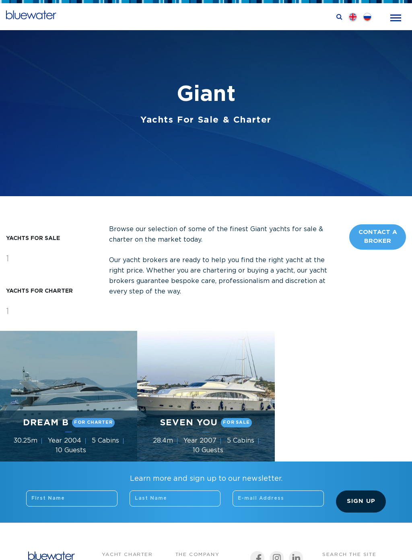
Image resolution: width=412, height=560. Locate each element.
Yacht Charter (127, 554)
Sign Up (361, 501)
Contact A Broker (377, 237)
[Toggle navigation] (395, 17)
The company (197, 554)
